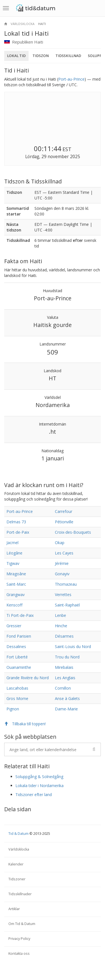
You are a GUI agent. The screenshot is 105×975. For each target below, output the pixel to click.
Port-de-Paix (17, 532)
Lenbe (60, 615)
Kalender (16, 864)
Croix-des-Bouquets (73, 532)
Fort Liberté (17, 657)
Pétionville (64, 521)
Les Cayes (64, 553)
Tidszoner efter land (33, 794)
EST (66, 149)
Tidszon (40, 55)
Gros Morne (17, 698)
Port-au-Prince (71, 79)
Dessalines (16, 646)
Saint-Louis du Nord (73, 646)
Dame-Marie (66, 709)
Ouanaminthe (18, 667)
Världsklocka (22, 24)
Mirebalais (64, 667)
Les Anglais (65, 677)
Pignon (12, 709)
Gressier (13, 625)
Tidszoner (16, 879)
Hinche (61, 625)
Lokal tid (16, 55)
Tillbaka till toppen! (25, 723)
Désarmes (64, 636)
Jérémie (62, 563)
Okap (59, 542)
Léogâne (14, 553)
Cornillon (63, 688)
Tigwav (12, 563)
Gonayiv (62, 573)
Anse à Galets (67, 698)
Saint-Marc (16, 584)
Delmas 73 (16, 521)
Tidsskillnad (68, 55)
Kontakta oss (19, 953)
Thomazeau (66, 584)
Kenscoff (14, 605)
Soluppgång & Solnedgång (39, 776)
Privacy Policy (19, 938)
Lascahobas (17, 688)
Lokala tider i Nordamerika (39, 785)
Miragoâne (16, 573)
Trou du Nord (67, 657)
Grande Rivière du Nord (27, 677)
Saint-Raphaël (67, 605)
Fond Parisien (18, 636)
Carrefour (63, 511)
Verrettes (63, 594)
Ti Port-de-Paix (20, 615)
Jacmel (12, 542)
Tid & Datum (18, 833)
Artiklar (14, 908)
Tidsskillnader (20, 894)
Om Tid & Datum (21, 923)
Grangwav (15, 594)
